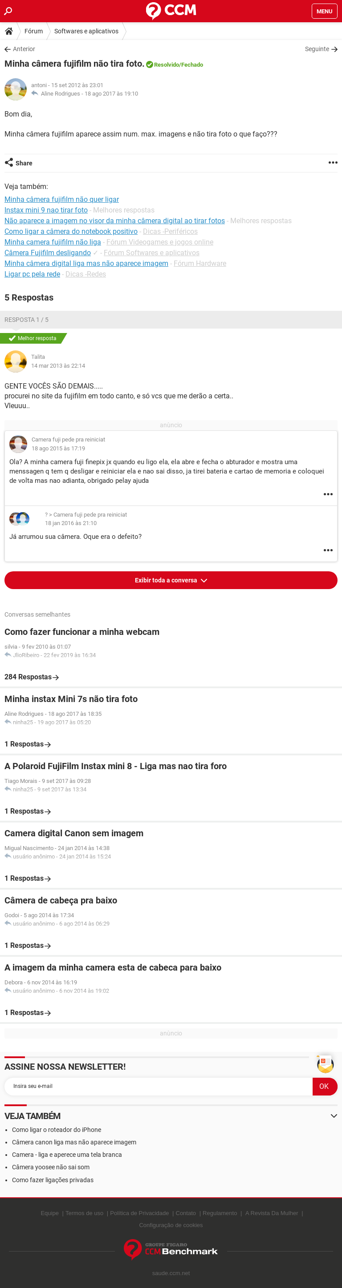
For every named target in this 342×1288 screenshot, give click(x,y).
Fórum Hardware (200, 263)
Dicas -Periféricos (170, 231)
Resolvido (166, 64)
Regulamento (220, 1213)
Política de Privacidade (139, 1213)
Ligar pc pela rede (32, 274)
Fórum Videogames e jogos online (159, 242)
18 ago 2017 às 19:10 (111, 93)
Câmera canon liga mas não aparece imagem (74, 1142)
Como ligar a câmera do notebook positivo (71, 231)
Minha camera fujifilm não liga (52, 242)
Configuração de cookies (171, 1225)
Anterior (24, 48)
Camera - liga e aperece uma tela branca (67, 1154)
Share (24, 163)
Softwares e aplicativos (86, 31)
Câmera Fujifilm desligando (47, 253)
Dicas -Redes (85, 274)
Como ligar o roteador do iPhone (56, 1129)
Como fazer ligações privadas (53, 1180)
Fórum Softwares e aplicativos (152, 253)
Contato (186, 1213)
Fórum (33, 31)
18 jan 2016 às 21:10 (71, 523)
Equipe (49, 1213)
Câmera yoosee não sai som (51, 1167)
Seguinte (317, 48)
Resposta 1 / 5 (26, 319)
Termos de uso (84, 1213)
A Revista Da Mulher (271, 1213)
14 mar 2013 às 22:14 (58, 365)
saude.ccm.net (171, 1273)
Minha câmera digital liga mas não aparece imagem (86, 263)
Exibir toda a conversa (167, 580)
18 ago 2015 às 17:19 (58, 448)
